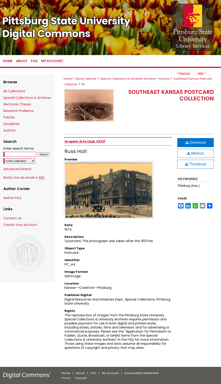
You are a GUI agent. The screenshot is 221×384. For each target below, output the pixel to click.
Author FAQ (12, 198)
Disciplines (11, 124)
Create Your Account (20, 224)
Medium (195, 153)
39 (83, 84)
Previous (184, 73)
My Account (110, 373)
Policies (9, 117)
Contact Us (12, 218)
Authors (9, 130)
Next (200, 73)
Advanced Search (17, 169)
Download (195, 142)
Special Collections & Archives (27, 97)
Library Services (86, 79)
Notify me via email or (23, 177)
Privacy (65, 378)
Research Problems (18, 111)
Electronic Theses (17, 104)
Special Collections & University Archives (128, 79)
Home (68, 79)
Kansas (164, 79)
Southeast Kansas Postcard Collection (171, 95)
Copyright (81, 378)
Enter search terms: (18, 148)
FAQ (93, 373)
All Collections (14, 91)
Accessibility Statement (141, 373)
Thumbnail (195, 164)
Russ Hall (75, 151)
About (80, 373)
